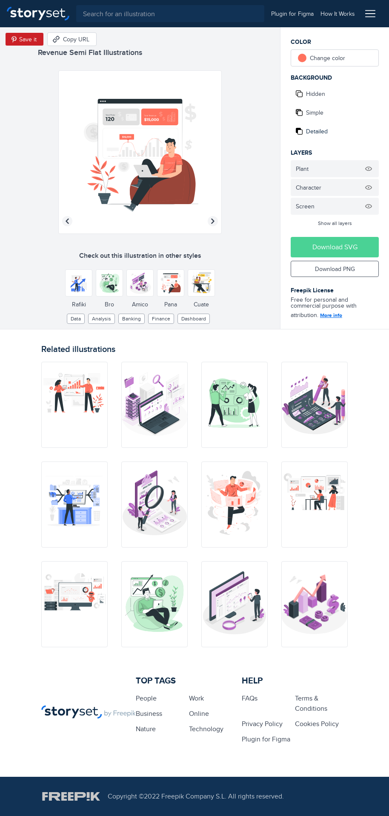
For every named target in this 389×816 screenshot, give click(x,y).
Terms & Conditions (311, 703)
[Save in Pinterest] (24, 39)
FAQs (249, 698)
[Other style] (78, 283)
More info (331, 315)
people (146, 698)
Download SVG (335, 247)
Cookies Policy (317, 724)
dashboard (193, 318)
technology (206, 729)
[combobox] (170, 13)
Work (196, 698)
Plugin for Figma (266, 739)
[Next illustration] (213, 221)
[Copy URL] (72, 39)
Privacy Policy (262, 724)
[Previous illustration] (67, 221)
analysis (101, 318)
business (149, 713)
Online (199, 713)
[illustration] (74, 405)
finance (161, 318)
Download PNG (335, 269)
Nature (146, 729)
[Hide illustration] (368, 169)
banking (131, 318)
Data (76, 318)
